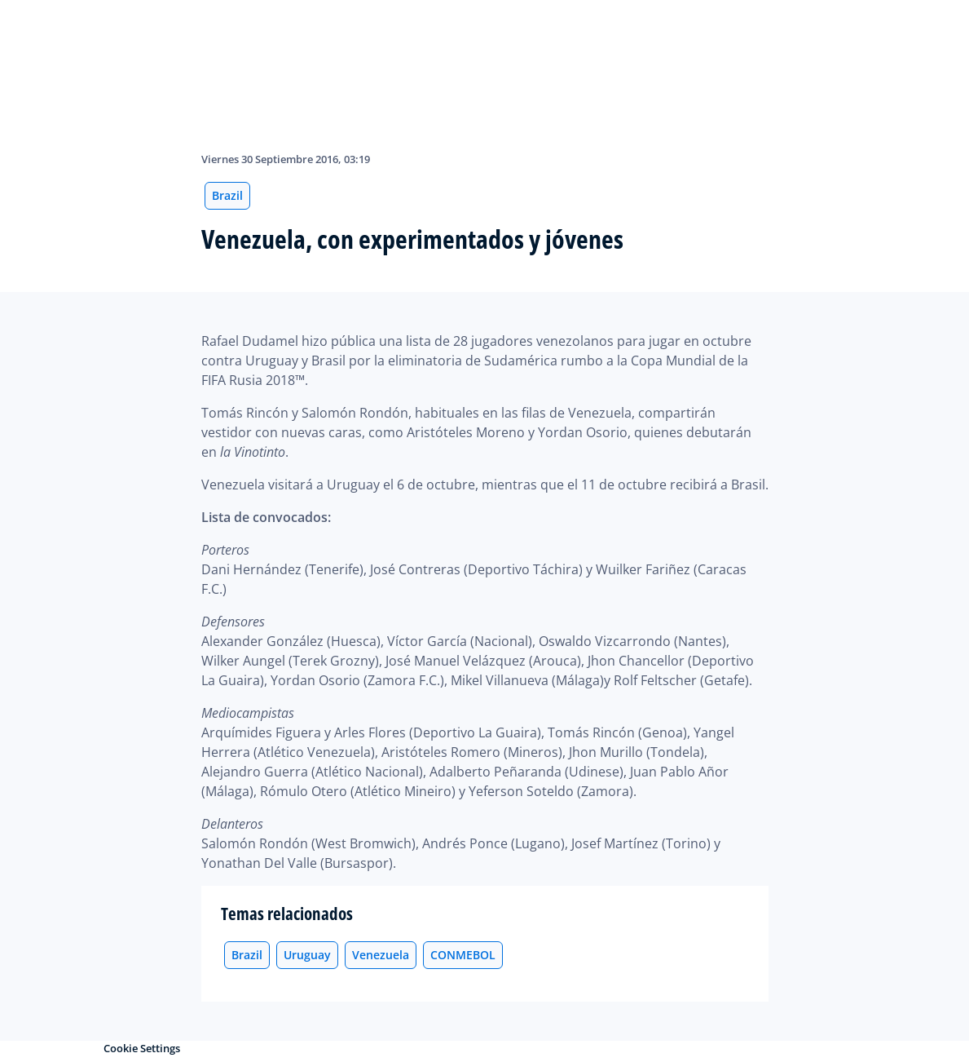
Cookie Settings (142, 1048)
